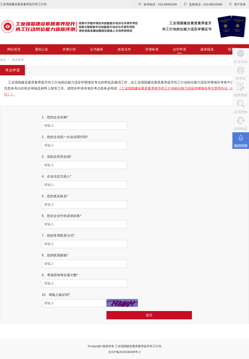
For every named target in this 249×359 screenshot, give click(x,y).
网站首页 (14, 49)
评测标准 (152, 49)
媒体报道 (207, 49)
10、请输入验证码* (56, 295)
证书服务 (96, 49)
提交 (149, 315)
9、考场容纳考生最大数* (60, 275)
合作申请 (179, 49)
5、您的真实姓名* (55, 196)
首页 (3, 59)
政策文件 (124, 49)
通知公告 (41, 49)
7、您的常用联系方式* (58, 235)
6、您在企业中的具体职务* (61, 216)
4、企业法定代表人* (56, 176)
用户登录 (237, 4)
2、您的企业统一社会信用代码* (65, 137)
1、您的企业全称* (55, 117)
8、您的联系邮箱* (55, 255)
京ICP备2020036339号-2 (124, 352)
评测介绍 (69, 49)
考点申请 (18, 59)
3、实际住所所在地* (56, 156)
